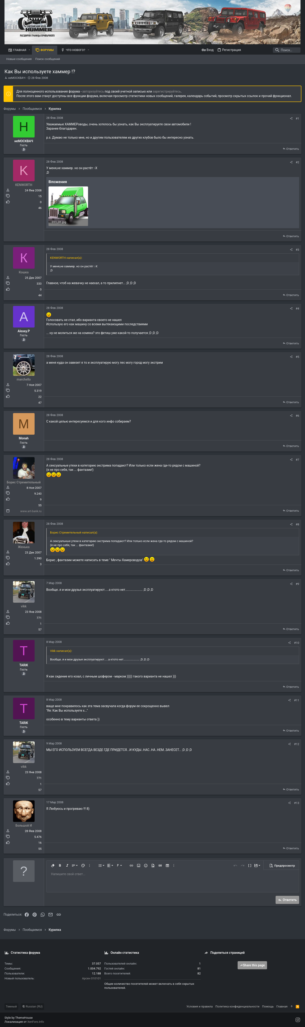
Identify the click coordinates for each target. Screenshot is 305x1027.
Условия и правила (199, 1006)
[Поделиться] (290, 118)
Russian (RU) (32, 1006)
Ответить (291, 149)
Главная (281, 1006)
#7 (296, 459)
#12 (295, 744)
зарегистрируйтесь (168, 91)
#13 (295, 802)
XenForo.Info (35, 1021)
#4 (296, 308)
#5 (296, 356)
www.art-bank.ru (31, 511)
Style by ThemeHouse (18, 1017)
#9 (296, 583)
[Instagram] (298, 1019)
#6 (296, 415)
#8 (296, 524)
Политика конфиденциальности (237, 1006)
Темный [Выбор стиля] (11, 1006)
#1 (296, 118)
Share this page (252, 965)
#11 (295, 700)
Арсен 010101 (91, 978)
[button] (29, 50)
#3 (296, 249)
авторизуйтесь (94, 91)
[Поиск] (272, 50)
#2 (296, 162)
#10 (295, 642)
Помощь (268, 1006)
